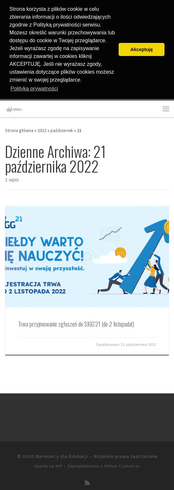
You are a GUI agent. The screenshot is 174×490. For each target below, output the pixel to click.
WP (58, 466)
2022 (42, 130)
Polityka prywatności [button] (34, 88)
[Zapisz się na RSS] (87, 482)
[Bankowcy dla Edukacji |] (13, 108)
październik (61, 130)
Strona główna (19, 130)
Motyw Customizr (122, 466)
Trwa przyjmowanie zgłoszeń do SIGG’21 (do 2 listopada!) (76, 323)
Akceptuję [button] (141, 49)
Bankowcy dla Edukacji (62, 456)
